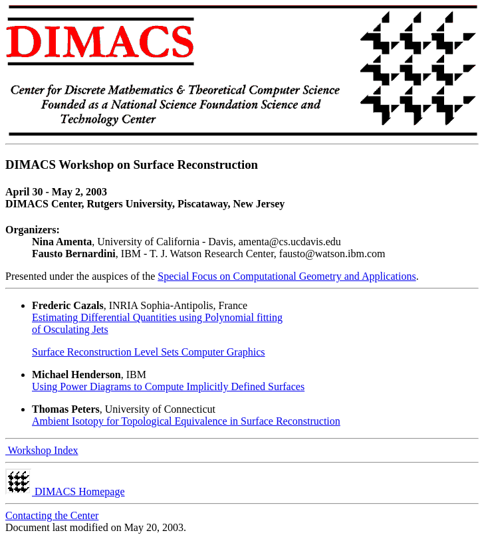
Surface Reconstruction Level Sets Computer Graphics (148, 352)
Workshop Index (41, 450)
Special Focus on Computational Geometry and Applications (287, 276)
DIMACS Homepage (65, 491)
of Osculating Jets (70, 329)
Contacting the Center (51, 515)
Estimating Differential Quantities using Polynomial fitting (157, 317)
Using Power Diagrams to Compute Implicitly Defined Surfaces (168, 386)
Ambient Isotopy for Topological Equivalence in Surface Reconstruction (186, 421)
